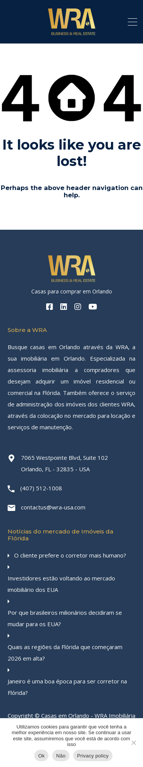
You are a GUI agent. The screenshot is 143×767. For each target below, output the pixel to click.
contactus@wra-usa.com (53, 507)
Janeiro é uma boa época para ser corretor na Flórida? (67, 686)
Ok (41, 756)
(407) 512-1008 (41, 488)
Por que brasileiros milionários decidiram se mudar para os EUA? (65, 618)
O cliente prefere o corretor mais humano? (70, 555)
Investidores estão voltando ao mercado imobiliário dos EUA (61, 583)
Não (61, 756)
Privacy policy (93, 756)
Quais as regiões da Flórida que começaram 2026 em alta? (65, 652)
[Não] (133, 743)
